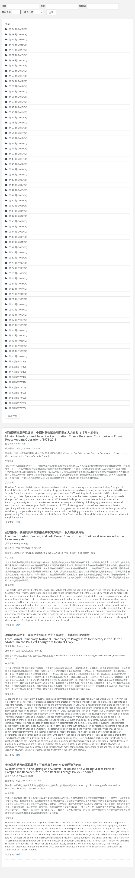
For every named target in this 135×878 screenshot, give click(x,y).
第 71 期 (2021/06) (16, 44)
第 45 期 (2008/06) (16, 179)
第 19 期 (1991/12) (16, 309)
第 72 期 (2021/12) (16, 39)
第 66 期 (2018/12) (16, 70)
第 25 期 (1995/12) (16, 278)
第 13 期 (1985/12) (16, 340)
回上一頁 (12, 415)
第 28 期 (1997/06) (16, 262)
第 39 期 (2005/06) (16, 205)
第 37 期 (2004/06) (16, 216)
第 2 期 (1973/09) (15, 397)
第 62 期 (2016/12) (16, 91)
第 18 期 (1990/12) (16, 314)
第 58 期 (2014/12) (16, 112)
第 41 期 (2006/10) (16, 195)
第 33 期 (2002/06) (16, 236)
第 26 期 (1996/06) (16, 273)
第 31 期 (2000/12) (16, 247)
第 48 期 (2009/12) (16, 164)
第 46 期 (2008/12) (16, 174)
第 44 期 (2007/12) (16, 184)
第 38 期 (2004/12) (16, 210)
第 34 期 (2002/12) (16, 231)
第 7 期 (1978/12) (15, 371)
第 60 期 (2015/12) (16, 101)
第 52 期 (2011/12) (16, 143)
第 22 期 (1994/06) (16, 294)
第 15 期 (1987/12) (16, 330)
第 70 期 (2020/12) (16, 49)
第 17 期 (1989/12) (16, 320)
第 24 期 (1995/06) (16, 283)
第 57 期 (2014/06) (16, 117)
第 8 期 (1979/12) (15, 366)
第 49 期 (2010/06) (16, 158)
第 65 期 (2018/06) (16, 75)
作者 (42, 6)
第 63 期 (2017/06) (16, 86)
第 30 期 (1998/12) (16, 252)
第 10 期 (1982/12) (16, 356)
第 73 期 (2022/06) (16, 34)
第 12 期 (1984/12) (16, 346)
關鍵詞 (82, 6)
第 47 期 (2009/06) (16, 169)
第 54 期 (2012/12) (16, 133)
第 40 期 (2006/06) (16, 200)
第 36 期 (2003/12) (16, 221)
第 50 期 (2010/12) (16, 153)
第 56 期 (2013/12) (16, 122)
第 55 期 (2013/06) (16, 127)
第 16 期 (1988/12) (16, 325)
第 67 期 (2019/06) (16, 65)
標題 (4, 6)
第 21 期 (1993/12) (16, 299)
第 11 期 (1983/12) (16, 351)
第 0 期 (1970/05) (15, 408)
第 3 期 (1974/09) (15, 392)
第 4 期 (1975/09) (15, 387)
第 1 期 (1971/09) (15, 403)
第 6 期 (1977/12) (15, 377)
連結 (18, 522)
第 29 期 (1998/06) (16, 257)
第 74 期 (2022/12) (16, 29)
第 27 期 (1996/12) (16, 268)
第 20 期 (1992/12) (16, 304)
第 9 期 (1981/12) (15, 361)
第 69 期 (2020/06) (16, 55)
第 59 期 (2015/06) (16, 107)
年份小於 (28, 12)
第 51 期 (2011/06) (16, 148)
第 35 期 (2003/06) (16, 226)
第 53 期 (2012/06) (16, 138)
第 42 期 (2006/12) (16, 190)
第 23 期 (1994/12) (16, 288)
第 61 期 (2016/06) (16, 96)
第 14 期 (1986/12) (16, 335)
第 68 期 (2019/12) (16, 60)
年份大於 (6, 12)
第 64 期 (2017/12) (16, 81)
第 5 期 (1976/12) (15, 382)
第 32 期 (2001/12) (16, 242)
